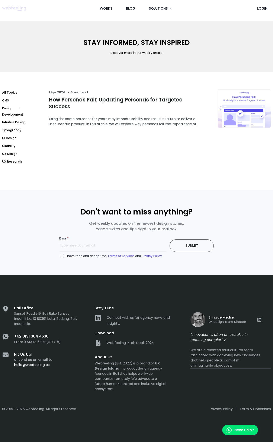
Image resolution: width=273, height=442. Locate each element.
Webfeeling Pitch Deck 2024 (130, 342)
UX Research (12, 161)
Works (106, 8)
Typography (11, 130)
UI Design (9, 138)
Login (262, 8)
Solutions (161, 8)
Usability (8, 146)
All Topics (9, 92)
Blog (130, 8)
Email (64, 238)
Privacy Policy (152, 256)
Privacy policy (221, 409)
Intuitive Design (14, 122)
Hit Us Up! (23, 354)
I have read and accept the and (114, 256)
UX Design (9, 154)
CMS (5, 100)
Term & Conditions (255, 409)
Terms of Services (120, 256)
